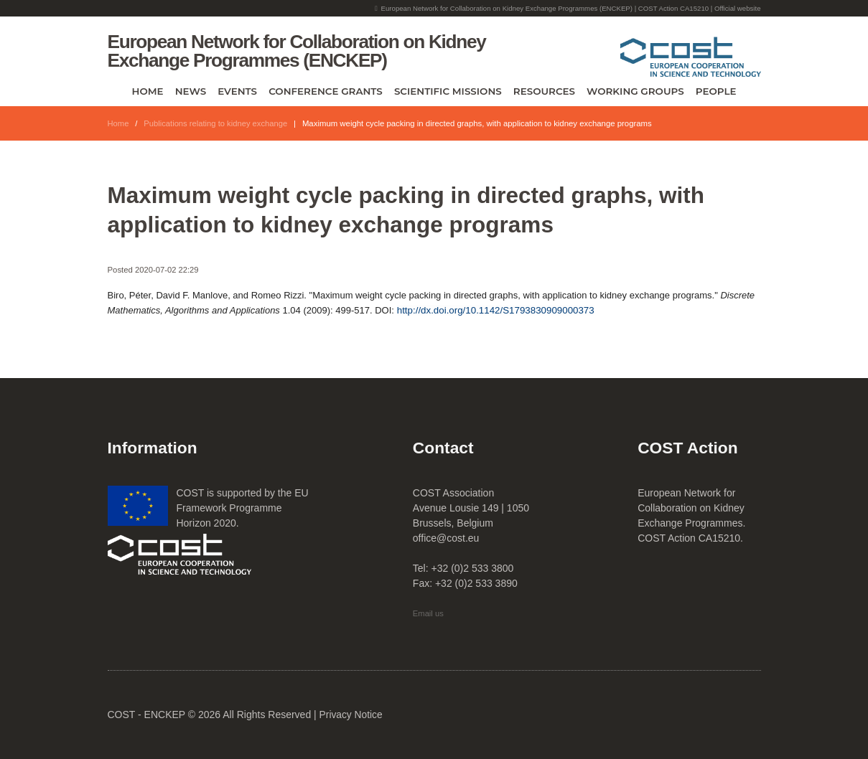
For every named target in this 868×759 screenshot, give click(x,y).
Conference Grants (326, 91)
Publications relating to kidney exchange (217, 123)
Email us (428, 613)
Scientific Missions (448, 91)
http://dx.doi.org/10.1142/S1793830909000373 (495, 310)
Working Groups (635, 91)
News (190, 91)
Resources (544, 91)
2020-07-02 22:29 (167, 269)
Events (237, 91)
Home (148, 91)
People (716, 91)
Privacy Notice (351, 714)
